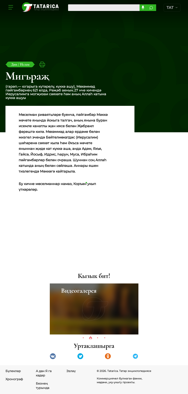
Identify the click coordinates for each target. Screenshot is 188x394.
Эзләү (71, 371)
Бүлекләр (13, 371)
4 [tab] (105, 338)
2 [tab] (90, 338)
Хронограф (14, 379)
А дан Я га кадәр (43, 373)
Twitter (80, 356)
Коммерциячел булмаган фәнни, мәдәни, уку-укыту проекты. (119, 380)
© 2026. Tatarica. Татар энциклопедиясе (124, 371)
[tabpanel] (94, 308)
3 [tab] (98, 338)
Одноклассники (108, 356)
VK (53, 356)
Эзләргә (151, 7)
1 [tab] (83, 338)
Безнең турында (42, 386)
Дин (14, 64)
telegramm (135, 356)
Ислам (24, 64)
